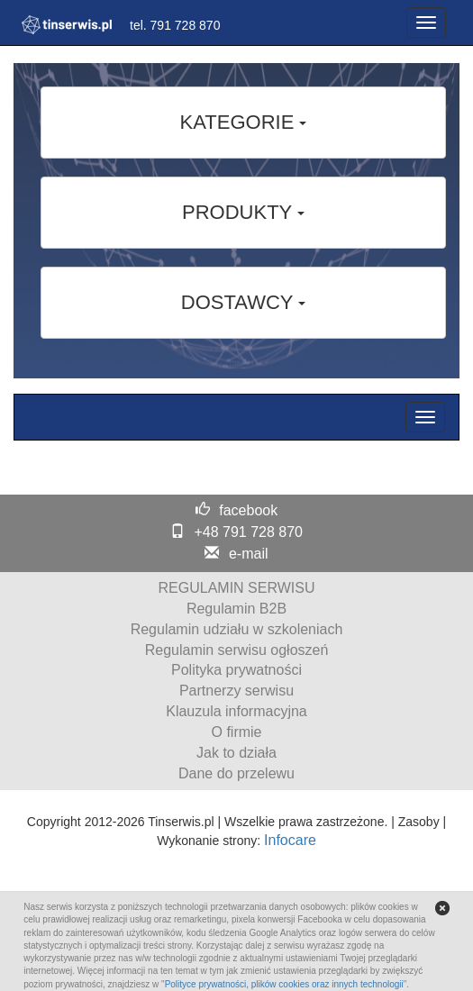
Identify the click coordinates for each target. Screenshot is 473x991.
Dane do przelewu (236, 773)
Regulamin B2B (236, 608)
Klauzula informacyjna (236, 711)
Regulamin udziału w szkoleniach (237, 629)
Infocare (290, 840)
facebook (248, 510)
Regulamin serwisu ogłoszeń (237, 650)
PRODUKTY (243, 212)
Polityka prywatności (236, 669)
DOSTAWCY (243, 302)
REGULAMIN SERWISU (237, 588)
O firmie (237, 732)
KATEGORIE (243, 122)
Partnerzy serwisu (236, 690)
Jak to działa (236, 752)
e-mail (248, 553)
